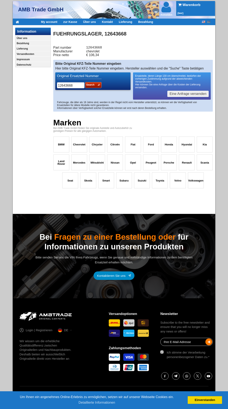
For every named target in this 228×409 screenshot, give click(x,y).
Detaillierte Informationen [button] (97, 402)
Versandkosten (25, 54)
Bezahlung (145, 22)
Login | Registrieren (39, 331)
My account (49, 22)
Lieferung (125, 22)
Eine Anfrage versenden (188, 95)
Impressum (23, 59)
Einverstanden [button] (205, 400)
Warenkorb (189, 5)
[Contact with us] (114, 276)
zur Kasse (70, 22)
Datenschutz (24, 64)
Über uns (89, 22)
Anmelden (166, 8)
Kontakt (107, 22)
